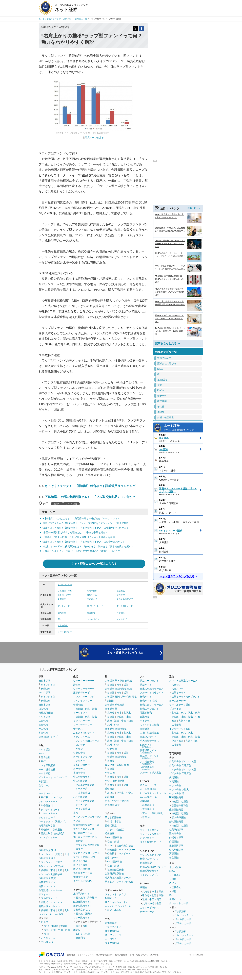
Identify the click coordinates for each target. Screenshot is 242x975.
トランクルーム (81, 736)
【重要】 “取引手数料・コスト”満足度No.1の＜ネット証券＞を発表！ (80, 537)
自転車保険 (44, 704)
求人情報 (154, 955)
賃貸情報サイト (47, 882)
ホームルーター (177, 700)
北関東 (54, 926)
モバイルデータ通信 (179, 704)
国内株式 (62, 613)
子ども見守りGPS (82, 881)
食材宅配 (78, 704)
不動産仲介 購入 (47, 858)
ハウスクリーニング (83, 696)
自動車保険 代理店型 (180, 765)
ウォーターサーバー (83, 680)
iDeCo (172, 883)
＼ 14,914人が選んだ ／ (125, 650)
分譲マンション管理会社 (52, 866)
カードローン (46, 793)
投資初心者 (63, 625)
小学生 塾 (110, 772)
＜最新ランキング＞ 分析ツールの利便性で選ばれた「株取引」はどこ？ (81, 551)
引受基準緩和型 (180, 805)
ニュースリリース (85, 955)
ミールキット (80, 712)
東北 (46, 926)
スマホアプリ (123, 619)
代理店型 (45, 688)
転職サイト (146, 696)
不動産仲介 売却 (47, 850)
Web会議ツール (148, 797)
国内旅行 (80, 897)
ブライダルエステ (149, 830)
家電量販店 (111, 922)
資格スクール (112, 857)
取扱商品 (121, 591)
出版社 (79, 848)
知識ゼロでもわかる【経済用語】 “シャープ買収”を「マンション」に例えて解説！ (87, 523)
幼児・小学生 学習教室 (117, 800)
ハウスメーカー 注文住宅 (51, 914)
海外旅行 (92, 897)
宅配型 (79, 748)
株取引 (57, 503)
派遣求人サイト (148, 736)
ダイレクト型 (48, 684)
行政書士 (112, 849)
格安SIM (176, 684)
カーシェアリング (82, 756)
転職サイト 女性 (148, 700)
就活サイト (146, 684)
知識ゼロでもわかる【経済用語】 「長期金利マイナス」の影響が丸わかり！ (84, 541)
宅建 (109, 841)
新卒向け (147, 817)
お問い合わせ (121, 955)
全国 (158, 903)
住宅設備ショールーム (50, 890)
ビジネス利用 (83, 933)
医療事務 (117, 837)
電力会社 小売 (80, 877)
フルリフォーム (49, 898)
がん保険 (43, 728)
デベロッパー (48, 942)
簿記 (116, 841)
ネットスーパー (81, 720)
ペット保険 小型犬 (179, 789)
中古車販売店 (80, 780)
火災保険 (43, 708)
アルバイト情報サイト (152, 692)
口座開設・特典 (65, 591)
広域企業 (176, 724)
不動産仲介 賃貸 (47, 878)
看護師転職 (146, 712)
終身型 (175, 801)
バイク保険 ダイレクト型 (182, 769)
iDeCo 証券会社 (47, 769)
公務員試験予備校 (114, 873)
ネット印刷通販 (148, 789)
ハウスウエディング (150, 854)
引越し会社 (79, 752)
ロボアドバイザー (48, 837)
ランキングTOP (65, 584)
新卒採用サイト (148, 751)
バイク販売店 (80, 796)
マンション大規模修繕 (50, 874)
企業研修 (144, 801)
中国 (197, 716)
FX (40, 789)
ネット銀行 (44, 773)
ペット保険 (44, 716)
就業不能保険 (176, 829)
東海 (52, 870)
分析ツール (92, 595)
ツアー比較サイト (82, 917)
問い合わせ (92, 599)
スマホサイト (93, 619)
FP (108, 837)
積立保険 (174, 857)
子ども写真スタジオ (83, 828)
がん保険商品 (176, 821)
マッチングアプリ (149, 874)
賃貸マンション (47, 886)
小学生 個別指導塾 (114, 780)
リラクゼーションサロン (118, 902)
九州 (67, 870)
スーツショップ (113, 935)
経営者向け (148, 805)
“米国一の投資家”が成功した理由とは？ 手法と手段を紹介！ (76, 532)
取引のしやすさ (65, 595)
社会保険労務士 (125, 845)
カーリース (79, 768)
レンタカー (79, 760)
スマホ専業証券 (47, 765)
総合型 (79, 840)
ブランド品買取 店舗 (84, 856)
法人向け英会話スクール (118, 877)
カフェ (76, 820)
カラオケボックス (149, 907)
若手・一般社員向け (153, 813)
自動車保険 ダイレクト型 (182, 761)
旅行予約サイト (81, 893)
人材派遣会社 (147, 768)
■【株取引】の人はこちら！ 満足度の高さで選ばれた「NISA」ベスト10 (81, 518)
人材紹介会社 (147, 762)
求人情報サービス (149, 740)
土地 (67, 854)
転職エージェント (149, 708)
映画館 (143, 887)
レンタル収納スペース (87, 740)
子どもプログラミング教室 (119, 881)
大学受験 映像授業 (114, 704)
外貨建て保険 (176, 837)
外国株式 (91, 613)
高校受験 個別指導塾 (116, 728)
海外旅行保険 (46, 712)
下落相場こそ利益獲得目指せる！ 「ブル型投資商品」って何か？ (90, 497)
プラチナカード (183, 923)
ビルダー (45, 922)
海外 (85, 925)
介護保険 (174, 841)
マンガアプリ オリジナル (86, 852)
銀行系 (44, 797)
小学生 (129, 792)
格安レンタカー (81, 764)
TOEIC (110, 845)
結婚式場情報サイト (150, 870)
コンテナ (80, 744)
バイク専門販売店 (85, 800)
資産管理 (121, 595)
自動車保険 (44, 680)
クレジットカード (48, 801)
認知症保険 (175, 833)
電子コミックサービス (85, 836)
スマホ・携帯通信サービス (183, 680)
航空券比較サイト (82, 901)
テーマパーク (147, 911)
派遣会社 (144, 728)
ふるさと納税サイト (83, 732)
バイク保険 (44, 692)
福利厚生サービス (82, 872)
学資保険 (43, 732)
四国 (174, 720)
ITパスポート (123, 853)
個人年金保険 (176, 849)
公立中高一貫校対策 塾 (117, 764)
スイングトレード (95, 606)
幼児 (109, 821)
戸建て (58, 854)
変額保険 (174, 853)
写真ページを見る (94, 137)
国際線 (88, 913)
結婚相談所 (146, 862)
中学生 (120, 792)
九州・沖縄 (113, 724)
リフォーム (44, 894)
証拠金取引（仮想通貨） (54, 833)
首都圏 (44, 870)
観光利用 (80, 937)
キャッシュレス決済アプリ (53, 821)
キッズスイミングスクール (118, 906)
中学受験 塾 (111, 748)
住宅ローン (44, 785)
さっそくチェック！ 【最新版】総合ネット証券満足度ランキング (90, 486)
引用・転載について (139, 955)
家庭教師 (109, 796)
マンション (47, 854)
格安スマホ (177, 688)
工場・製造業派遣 (149, 732)
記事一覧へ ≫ (194, 208)
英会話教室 (111, 825)
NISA (41, 753)
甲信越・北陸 (124, 716)
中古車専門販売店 (85, 784)
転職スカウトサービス (152, 704)
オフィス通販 (80, 865)
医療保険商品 (176, 797)
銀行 (43, 761)
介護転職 (144, 716)
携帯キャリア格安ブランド (186, 696)
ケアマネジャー (127, 849)
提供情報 (62, 599)
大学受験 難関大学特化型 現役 (121, 696)
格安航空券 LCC (81, 909)
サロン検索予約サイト (152, 842)
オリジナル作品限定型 (87, 845)
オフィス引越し (81, 861)
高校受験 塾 (111, 708)
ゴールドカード (49, 813)
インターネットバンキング (53, 777)
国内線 (79, 913)
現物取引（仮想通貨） (53, 829)
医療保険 (43, 724)
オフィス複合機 (81, 868)
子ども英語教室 (113, 817)
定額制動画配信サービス (86, 824)
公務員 (110, 853)
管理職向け (148, 809)
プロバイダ (175, 708)
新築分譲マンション (49, 906)
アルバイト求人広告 (150, 772)
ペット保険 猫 (176, 793)
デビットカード (47, 817)
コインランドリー (82, 700)
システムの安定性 (125, 599)
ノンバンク (56, 797)
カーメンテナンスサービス (87, 816)
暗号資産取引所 (47, 825)
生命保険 (43, 720)
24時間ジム (111, 898)
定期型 (184, 801)
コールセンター (65, 632)
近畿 (59, 870)
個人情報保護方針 (104, 955)
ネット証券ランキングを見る (176, 576)
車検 (75, 812)
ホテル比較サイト (82, 905)
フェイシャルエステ (150, 834)
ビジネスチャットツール (153, 793)
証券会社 (45, 757)
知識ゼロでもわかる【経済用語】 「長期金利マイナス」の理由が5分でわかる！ (86, 527)
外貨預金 (43, 781)
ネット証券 (71, 503)
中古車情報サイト (82, 776)
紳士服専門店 (112, 931)
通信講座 (109, 833)
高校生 (110, 792)
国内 (78, 925)
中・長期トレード (125, 606)
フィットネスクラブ (115, 894)
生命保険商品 (176, 809)
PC (59, 619)
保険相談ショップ (48, 736)
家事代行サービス (82, 692)
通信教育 (109, 788)
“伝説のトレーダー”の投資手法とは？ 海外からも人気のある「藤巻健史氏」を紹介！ (88, 546)
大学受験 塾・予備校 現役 (118, 680)
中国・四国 (64, 930)
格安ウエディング (149, 858)
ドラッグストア (113, 927)
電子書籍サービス (82, 832)
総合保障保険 (176, 845)
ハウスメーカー (49, 938)
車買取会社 (79, 772)
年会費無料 (47, 805)
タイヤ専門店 (112, 943)
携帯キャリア (179, 692)
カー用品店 (111, 939)
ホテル (76, 929)
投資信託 (121, 613)
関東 (161, 891)
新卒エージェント (149, 757)
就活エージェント (149, 680)
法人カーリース (148, 785)
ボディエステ (147, 838)
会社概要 (71, 955)
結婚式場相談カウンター (153, 866)
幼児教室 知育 (112, 804)
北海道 (110, 712)
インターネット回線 (179, 728)
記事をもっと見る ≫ (167, 343)
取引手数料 (92, 591)
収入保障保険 (179, 817)
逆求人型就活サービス (152, 688)
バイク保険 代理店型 (180, 773)
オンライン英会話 (114, 829)
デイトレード (64, 606)
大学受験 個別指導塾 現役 (118, 688)
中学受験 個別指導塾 (116, 756)
